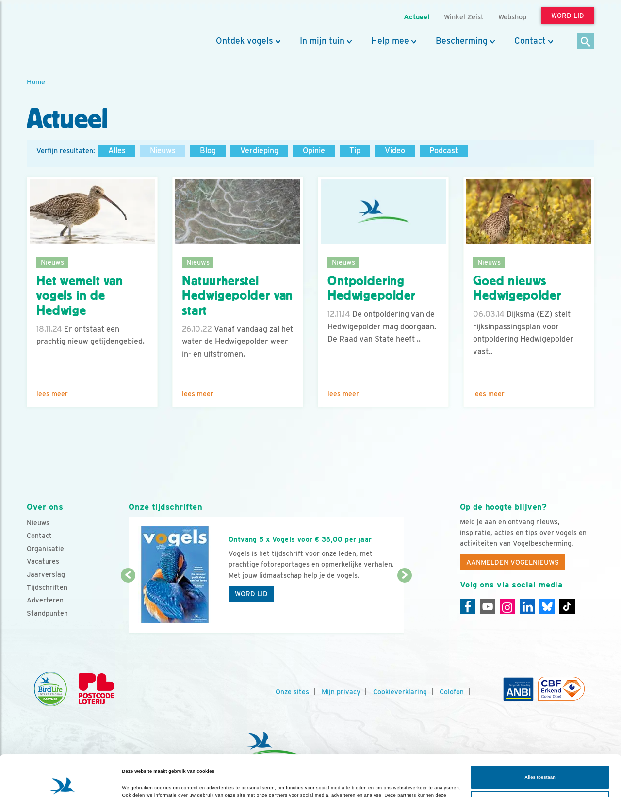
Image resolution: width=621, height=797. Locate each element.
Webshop (512, 17)
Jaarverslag (46, 574)
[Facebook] (467, 606)
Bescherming (462, 41)
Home (36, 82)
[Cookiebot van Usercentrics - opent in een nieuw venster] (62, 780)
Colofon (452, 692)
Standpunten (47, 613)
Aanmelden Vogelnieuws (512, 562)
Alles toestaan (539, 738)
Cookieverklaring (400, 692)
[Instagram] (507, 606)
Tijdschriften (47, 587)
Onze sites (292, 692)
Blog (208, 150)
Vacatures (43, 561)
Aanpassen (540, 763)
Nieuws (163, 150)
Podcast (443, 150)
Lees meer (52, 394)
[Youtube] (487, 606)
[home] (70, 30)
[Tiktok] (567, 606)
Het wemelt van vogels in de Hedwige (79, 296)
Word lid (251, 594)
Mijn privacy (341, 692)
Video (395, 150)
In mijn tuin (322, 41)
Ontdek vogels (244, 41)
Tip (354, 150)
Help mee (390, 41)
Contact (530, 41)
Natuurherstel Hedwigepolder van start (237, 296)
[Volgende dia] (404, 605)
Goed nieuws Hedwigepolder (517, 288)
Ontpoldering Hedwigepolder (371, 288)
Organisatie (45, 549)
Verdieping (259, 150)
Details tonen (136, 781)
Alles (117, 150)
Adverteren (45, 600)
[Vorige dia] (127, 605)
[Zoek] (585, 41)
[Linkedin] (527, 606)
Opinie (314, 150)
